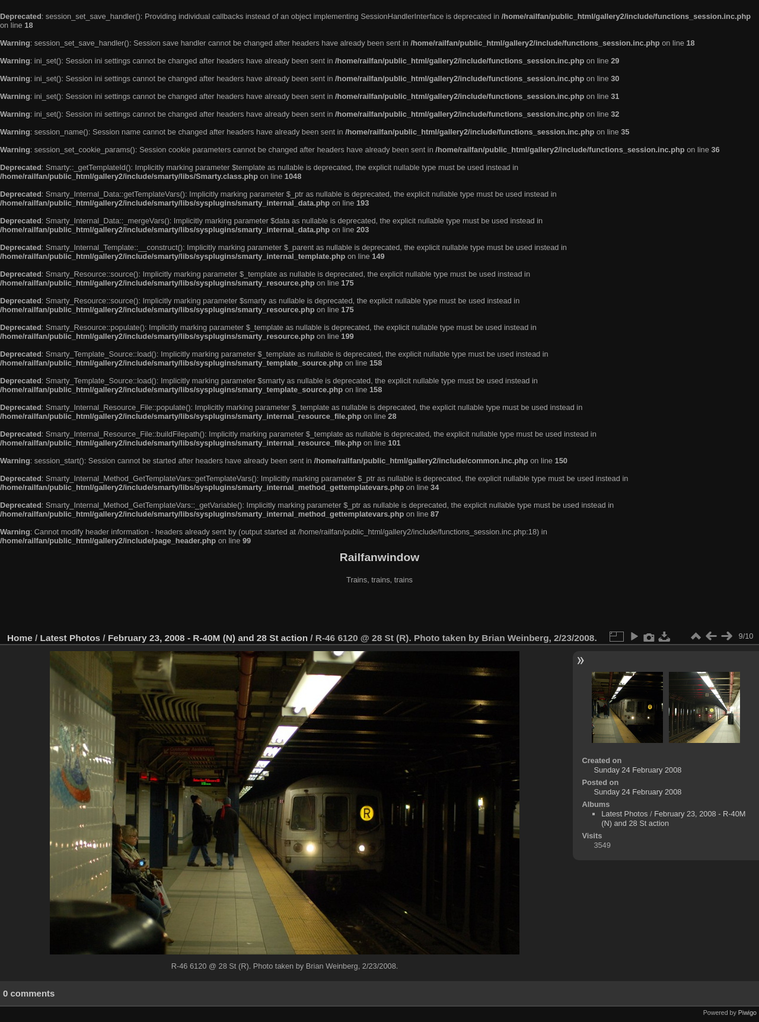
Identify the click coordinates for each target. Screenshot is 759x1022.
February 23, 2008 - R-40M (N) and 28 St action (208, 638)
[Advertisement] (379, 609)
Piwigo (747, 1012)
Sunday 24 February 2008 (637, 769)
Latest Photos (70, 638)
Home (20, 638)
